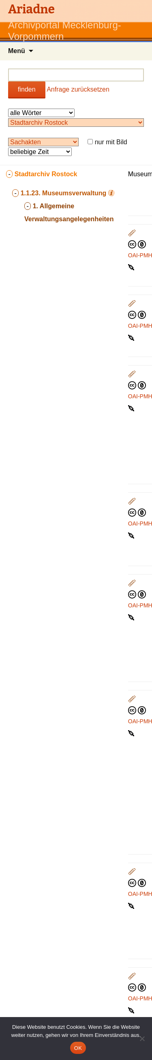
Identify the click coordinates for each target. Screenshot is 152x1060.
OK (78, 1048)
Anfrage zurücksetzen (78, 89)
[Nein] (142, 1038)
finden (27, 89)
